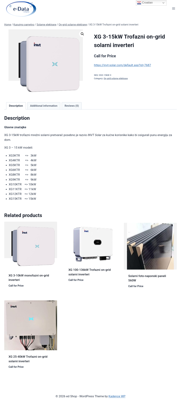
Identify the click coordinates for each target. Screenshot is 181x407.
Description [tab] (16, 105)
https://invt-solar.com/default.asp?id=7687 (122, 65)
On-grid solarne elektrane (116, 78)
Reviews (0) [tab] (72, 105)
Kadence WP (117, 396)
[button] (82, 34)
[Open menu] (173, 8)
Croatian (145, 3)
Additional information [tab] (43, 105)
